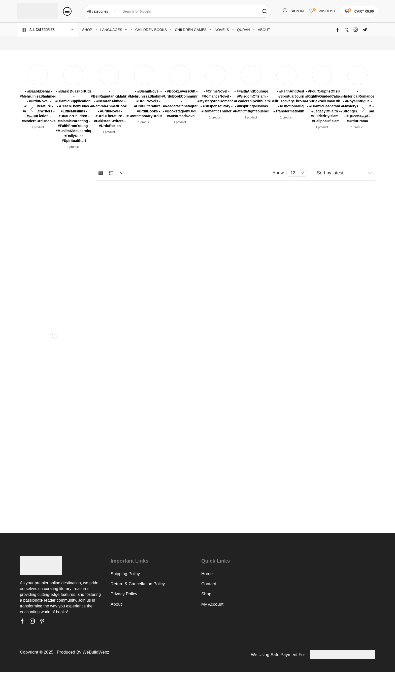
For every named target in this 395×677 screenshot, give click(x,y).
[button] (67, 11)
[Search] (265, 11)
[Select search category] (101, 11)
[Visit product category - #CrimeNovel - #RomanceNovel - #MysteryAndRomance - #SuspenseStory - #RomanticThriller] (217, 101)
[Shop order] (343, 173)
